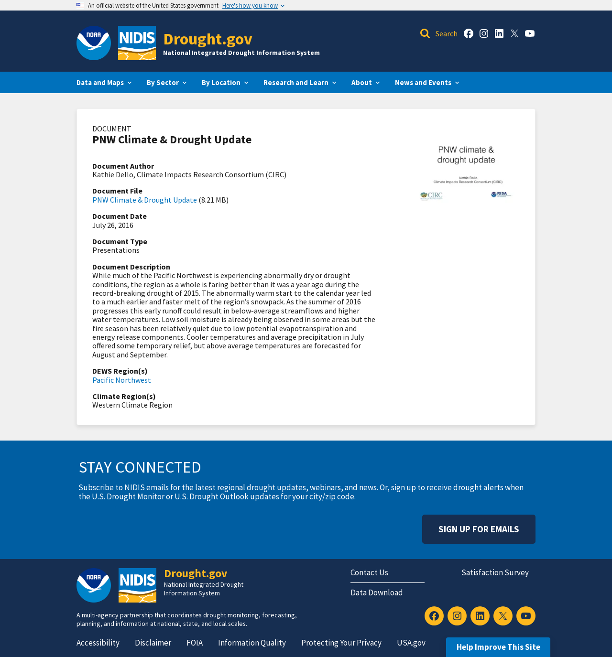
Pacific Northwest (121, 380)
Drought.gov (207, 38)
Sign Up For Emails (478, 529)
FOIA (194, 642)
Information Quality (252, 642)
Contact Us (369, 572)
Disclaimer (153, 642)
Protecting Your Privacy (341, 642)
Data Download (376, 592)
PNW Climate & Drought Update (144, 200)
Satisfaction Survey (495, 572)
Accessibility (98, 642)
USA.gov (411, 642)
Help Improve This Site (498, 647)
